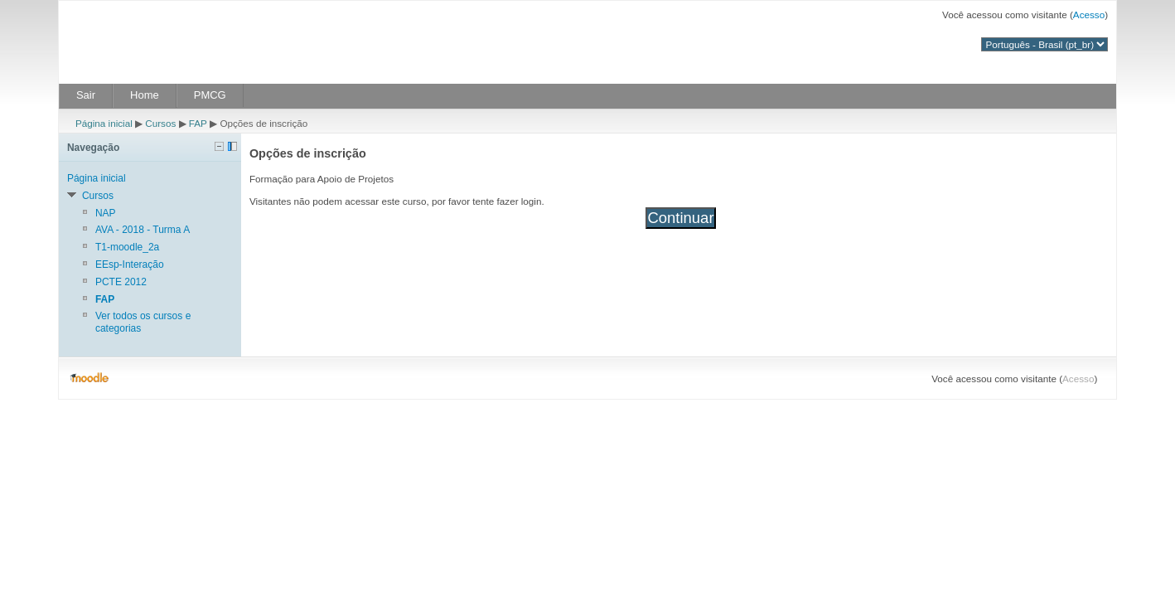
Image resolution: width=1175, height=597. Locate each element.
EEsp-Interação (129, 264)
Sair (85, 95)
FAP (198, 123)
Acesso (1089, 14)
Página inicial (104, 123)
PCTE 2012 (121, 282)
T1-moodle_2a (127, 247)
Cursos (160, 123)
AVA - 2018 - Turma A (142, 229)
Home (144, 95)
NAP (105, 213)
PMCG (210, 95)
